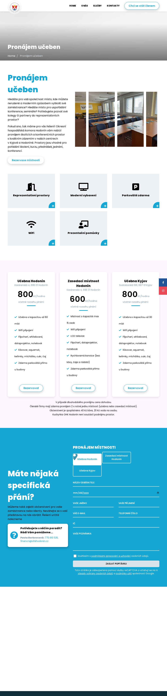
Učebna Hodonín (85, 457)
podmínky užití (124, 562)
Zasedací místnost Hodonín (114, 456)
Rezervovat (31, 388)
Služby (97, 5)
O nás (84, 5)
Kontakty (113, 5)
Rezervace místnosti (26, 160)
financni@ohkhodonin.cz (34, 535)
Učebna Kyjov (142, 457)
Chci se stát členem (142, 6)
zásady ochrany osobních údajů (95, 562)
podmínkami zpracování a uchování (111, 544)
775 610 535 (51, 531)
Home (72, 5)
